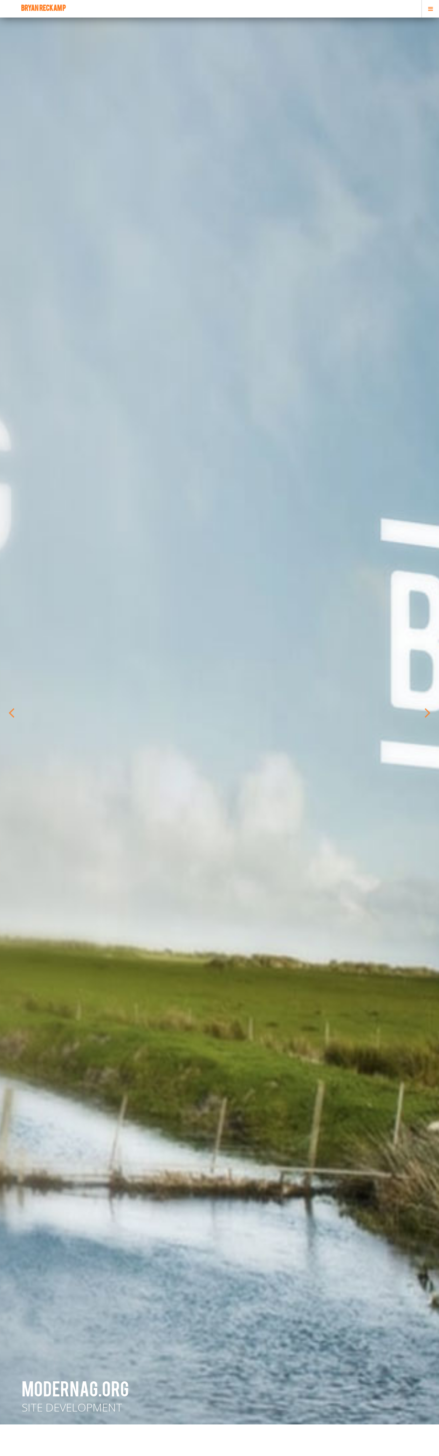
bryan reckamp (43, 9)
